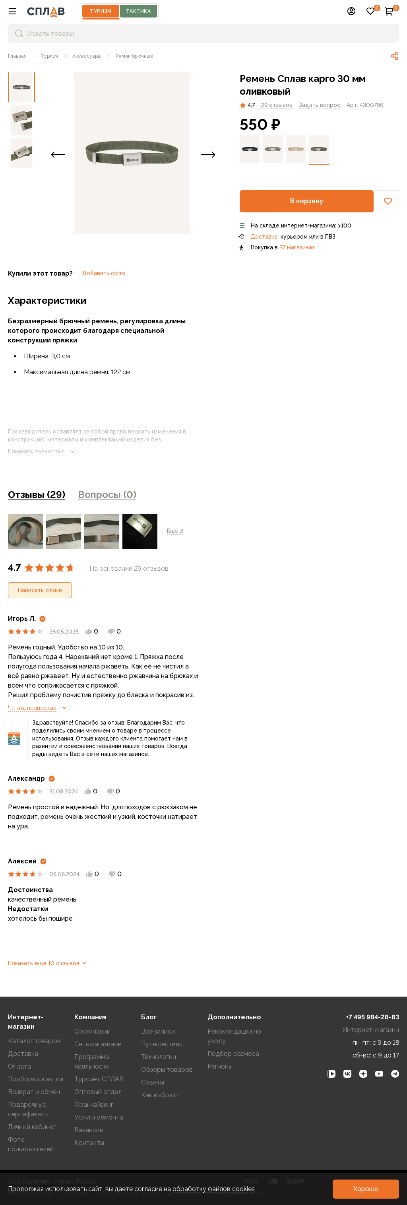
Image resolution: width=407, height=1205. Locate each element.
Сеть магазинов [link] (98, 1044)
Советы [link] (152, 1082)
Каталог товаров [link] (34, 1041)
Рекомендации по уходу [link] (234, 1036)
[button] (12, 11)
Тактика (138, 11)
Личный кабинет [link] (32, 1127)
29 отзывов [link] (277, 105)
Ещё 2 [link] (175, 531)
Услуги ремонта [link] (98, 1117)
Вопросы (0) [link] (107, 494)
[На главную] (46, 11)
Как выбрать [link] (160, 1095)
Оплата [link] (19, 1066)
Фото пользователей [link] (31, 1144)
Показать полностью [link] (43, 452)
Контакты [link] (89, 1143)
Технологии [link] (158, 1057)
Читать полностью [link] (38, 708)
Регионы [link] (220, 1066)
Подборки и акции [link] (35, 1079)
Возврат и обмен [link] (34, 1092)
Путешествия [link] (161, 1044)
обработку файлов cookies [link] (213, 1189)
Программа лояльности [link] (92, 1061)
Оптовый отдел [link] (98, 1092)
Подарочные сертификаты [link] (28, 1109)
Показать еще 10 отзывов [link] (48, 963)
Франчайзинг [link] (93, 1104)
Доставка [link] (264, 236)
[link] (17, 56)
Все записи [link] (158, 1031)
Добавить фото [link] (104, 273)
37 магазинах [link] (297, 247)
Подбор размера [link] (233, 1053)
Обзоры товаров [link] (167, 1069)
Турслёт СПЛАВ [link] (99, 1079)
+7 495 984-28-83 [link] (372, 1017)
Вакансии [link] (88, 1130)
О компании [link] (92, 1031)
